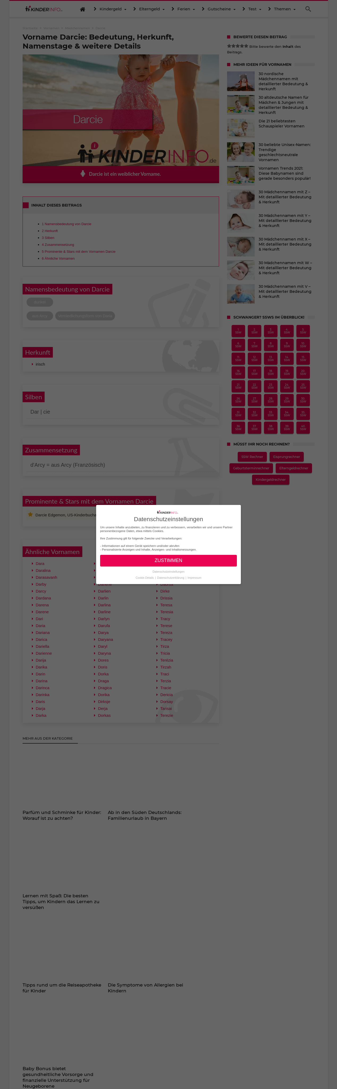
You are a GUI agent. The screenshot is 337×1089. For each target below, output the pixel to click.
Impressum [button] (194, 577)
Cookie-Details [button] (145, 577)
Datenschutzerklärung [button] (171, 577)
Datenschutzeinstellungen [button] (168, 571)
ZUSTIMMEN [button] (168, 560)
